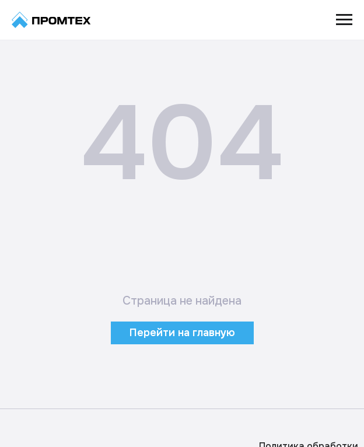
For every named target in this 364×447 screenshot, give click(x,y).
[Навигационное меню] (344, 20)
